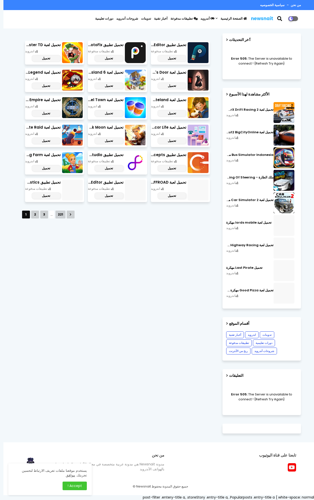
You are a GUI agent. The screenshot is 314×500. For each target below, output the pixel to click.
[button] (279, 19)
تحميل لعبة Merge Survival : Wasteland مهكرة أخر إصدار (165, 99)
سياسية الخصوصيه (269, 5)
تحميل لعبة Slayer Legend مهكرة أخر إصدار (39, 72)
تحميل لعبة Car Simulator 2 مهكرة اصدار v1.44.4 (246, 200)
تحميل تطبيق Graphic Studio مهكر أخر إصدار (102, 154)
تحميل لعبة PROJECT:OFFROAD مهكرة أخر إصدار (165, 182)
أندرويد (204, 18)
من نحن (292, 5)
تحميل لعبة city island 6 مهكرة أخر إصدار (102, 72)
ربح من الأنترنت (234, 351)
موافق (67, 475)
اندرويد (248, 335)
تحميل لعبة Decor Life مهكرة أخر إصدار (165, 127)
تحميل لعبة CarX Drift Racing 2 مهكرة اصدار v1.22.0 (246, 110)
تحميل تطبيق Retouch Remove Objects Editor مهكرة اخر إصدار (165, 44)
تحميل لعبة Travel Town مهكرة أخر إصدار (102, 99)
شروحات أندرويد (124, 18)
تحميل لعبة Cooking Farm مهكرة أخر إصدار (39, 154)
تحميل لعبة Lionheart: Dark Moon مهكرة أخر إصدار (102, 127)
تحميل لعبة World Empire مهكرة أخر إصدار (39, 99)
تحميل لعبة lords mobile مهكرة (245, 222)
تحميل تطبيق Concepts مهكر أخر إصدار (165, 154)
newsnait (259, 18)
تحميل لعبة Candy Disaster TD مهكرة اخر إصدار (39, 44)
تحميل (168, 58)
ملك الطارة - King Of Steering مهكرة (246, 177)
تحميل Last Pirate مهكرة (241, 268)
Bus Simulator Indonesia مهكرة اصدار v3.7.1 (246, 155)
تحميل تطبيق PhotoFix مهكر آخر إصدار (102, 44)
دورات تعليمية (101, 18)
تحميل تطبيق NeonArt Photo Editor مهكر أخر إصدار (102, 182)
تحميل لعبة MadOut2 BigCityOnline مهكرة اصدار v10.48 (246, 132)
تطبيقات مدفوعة (180, 18)
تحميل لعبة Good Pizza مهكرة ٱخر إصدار (246, 290)
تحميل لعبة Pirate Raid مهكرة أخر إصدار (39, 127)
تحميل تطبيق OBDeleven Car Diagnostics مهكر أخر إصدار (39, 182)
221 (57, 214)
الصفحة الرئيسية (230, 18)
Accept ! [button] (71, 485)
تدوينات (143, 18)
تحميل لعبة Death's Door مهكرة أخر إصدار (165, 72)
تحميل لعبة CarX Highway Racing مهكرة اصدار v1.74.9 (246, 245)
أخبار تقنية (157, 18)
